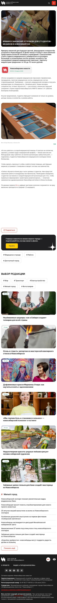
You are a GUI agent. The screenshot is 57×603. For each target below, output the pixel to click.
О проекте (5, 565)
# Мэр (5, 281)
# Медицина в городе (11, 255)
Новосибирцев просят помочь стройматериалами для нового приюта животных (26, 506)
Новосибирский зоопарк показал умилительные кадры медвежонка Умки (23, 500)
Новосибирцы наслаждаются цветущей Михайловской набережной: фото (23, 523)
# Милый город (9, 286)
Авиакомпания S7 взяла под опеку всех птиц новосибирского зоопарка (26, 529)
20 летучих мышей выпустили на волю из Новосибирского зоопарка (24, 512)
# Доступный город (11, 261)
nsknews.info (18, 595)
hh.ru (17, 185)
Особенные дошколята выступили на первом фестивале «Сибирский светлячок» (23, 518)
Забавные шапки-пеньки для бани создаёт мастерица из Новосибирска (23, 535)
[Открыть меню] (54, 3)
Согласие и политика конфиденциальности (16, 590)
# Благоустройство (37, 281)
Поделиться (9, 230)
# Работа (29, 255)
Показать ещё (9, 548)
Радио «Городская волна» (24, 565)
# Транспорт (19, 281)
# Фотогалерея (27, 286)
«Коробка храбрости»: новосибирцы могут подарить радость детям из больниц (26, 541)
